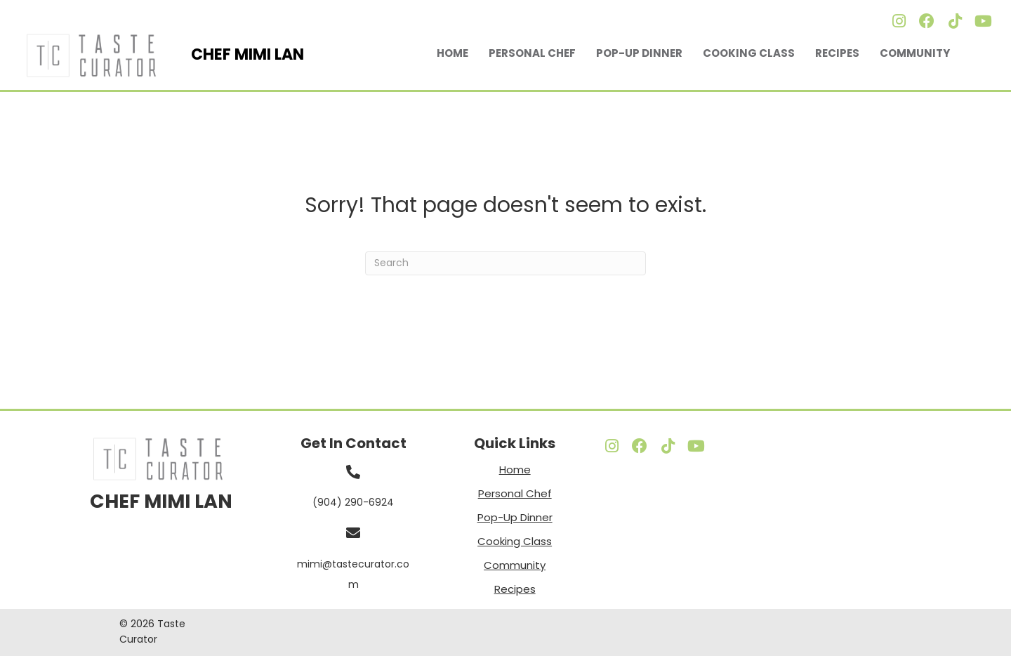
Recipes (837, 53)
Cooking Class (749, 53)
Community (915, 53)
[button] (899, 21)
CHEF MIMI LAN (161, 501)
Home (452, 53)
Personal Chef (532, 53)
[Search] (505, 263)
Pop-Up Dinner (639, 53)
